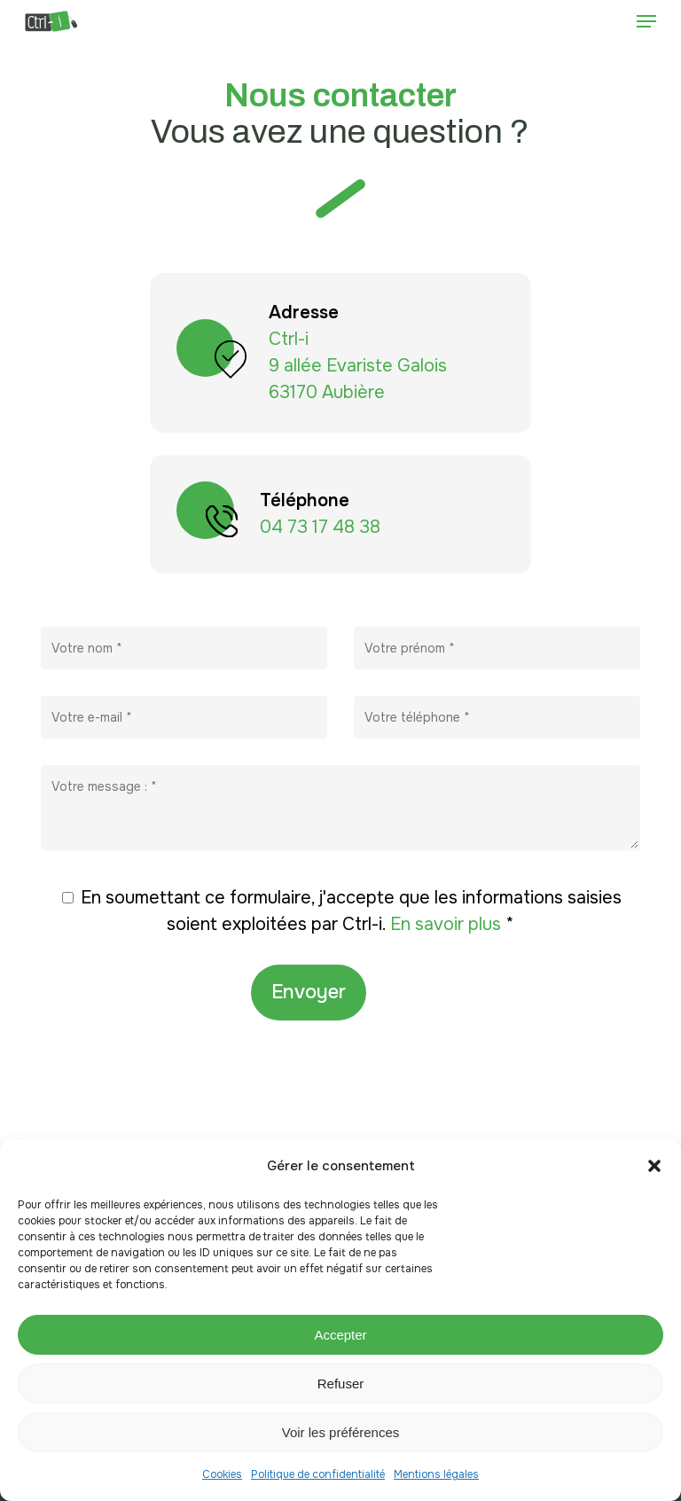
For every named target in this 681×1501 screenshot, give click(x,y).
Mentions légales (436, 1474)
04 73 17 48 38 (320, 527)
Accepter (340, 1334)
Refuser (340, 1383)
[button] (654, 1166)
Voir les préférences (341, 1432)
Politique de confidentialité (318, 1474)
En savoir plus (447, 924)
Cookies (222, 1474)
